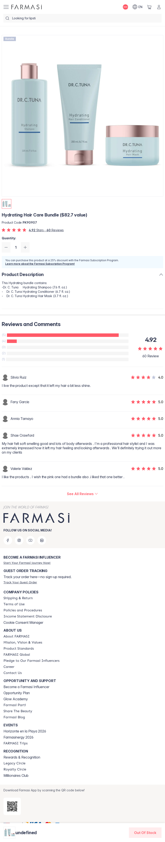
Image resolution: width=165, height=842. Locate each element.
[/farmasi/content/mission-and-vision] (22, 642)
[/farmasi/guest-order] (20, 582)
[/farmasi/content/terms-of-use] (14, 604)
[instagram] (19, 540)
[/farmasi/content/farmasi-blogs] (14, 717)
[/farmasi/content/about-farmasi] (16, 636)
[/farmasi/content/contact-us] (12, 673)
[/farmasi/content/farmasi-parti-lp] (14, 705)
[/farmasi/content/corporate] (16, 654)
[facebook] (7, 540)
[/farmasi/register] (26, 562)
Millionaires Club (15, 775)
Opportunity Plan (16, 693)
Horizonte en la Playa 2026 (24, 731)
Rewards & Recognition (21, 757)
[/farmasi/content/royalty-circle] (14, 769)
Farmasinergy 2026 (18, 737)
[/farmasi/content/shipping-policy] (18, 598)
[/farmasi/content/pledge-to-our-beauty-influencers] (31, 661)
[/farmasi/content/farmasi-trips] (15, 743)
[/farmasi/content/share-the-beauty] (17, 711)
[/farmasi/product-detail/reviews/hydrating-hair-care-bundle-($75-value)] (82, 494)
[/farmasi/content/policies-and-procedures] (22, 610)
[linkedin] (41, 540)
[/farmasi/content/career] (8, 667)
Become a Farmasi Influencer (26, 687)
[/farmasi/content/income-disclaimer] (27, 616)
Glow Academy (15, 699)
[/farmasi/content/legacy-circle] (14, 763)
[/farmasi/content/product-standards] (18, 648)
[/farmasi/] (26, 7)
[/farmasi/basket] (149, 7)
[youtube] (30, 540)
